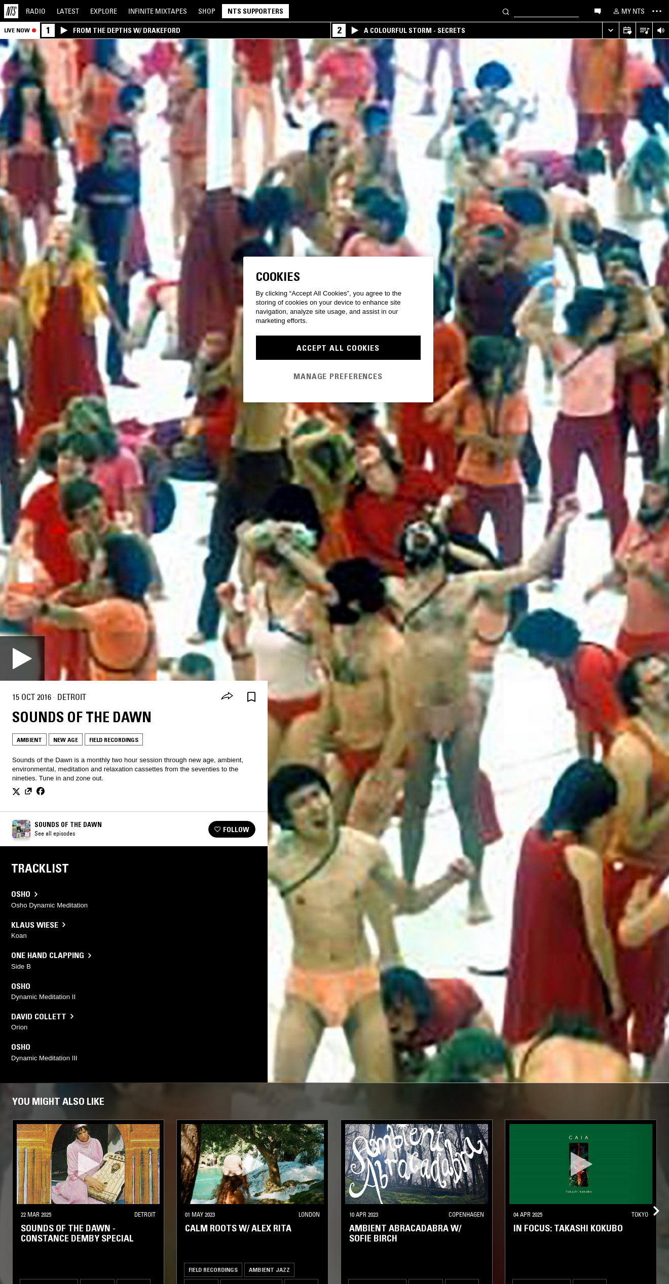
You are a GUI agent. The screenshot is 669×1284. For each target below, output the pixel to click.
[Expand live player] (610, 30)
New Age (65, 739)
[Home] (11, 11)
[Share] (227, 697)
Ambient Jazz (269, 1269)
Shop (206, 11)
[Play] (22, 658)
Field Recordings (113, 739)
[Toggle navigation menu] (657, 11)
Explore (103, 11)
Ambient (29, 739)
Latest (68, 11)
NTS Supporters (255, 11)
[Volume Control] (660, 30)
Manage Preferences (338, 376)
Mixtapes (157, 11)
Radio (36, 11)
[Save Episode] (251, 697)
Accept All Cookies (338, 348)
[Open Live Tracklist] (644, 30)
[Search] (506, 11)
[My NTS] (628, 11)
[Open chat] (597, 11)
